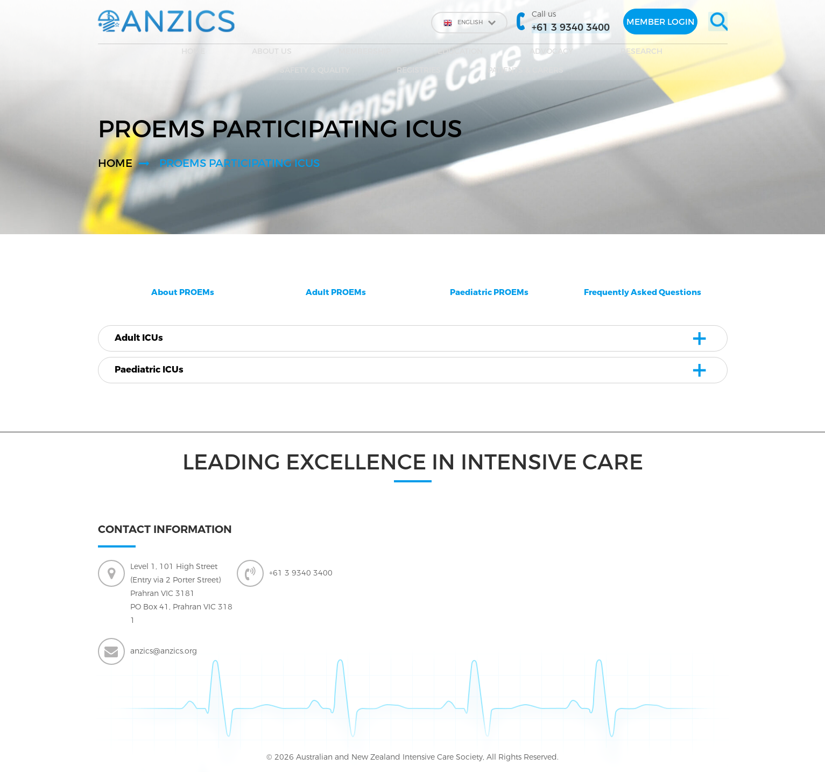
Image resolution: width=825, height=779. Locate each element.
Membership (243, 53)
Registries (594, 53)
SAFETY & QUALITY (517, 53)
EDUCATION (312, 53)
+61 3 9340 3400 (301, 575)
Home (124, 53)
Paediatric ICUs (157, 371)
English (453, 22)
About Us (176, 53)
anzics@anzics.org (163, 653)
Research (440, 53)
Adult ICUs (145, 338)
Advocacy (377, 53)
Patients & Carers (675, 53)
